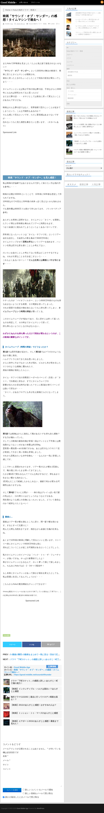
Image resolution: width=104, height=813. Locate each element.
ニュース (69, 62)
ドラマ (69, 58)
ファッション (72, 94)
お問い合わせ (23, 2)
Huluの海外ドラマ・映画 (23, 10)
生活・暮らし (71, 88)
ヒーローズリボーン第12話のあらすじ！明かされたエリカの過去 (87, 20)
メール (6, 760)
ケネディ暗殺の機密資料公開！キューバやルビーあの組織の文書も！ (88, 151)
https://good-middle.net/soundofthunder (32, 675)
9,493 (53, 24)
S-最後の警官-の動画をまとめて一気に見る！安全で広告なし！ (38, 654)
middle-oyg (9, 24)
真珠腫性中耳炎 (73, 72)
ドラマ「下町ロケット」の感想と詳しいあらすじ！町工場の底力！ (39, 659)
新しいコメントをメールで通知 (39, 790)
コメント (7, 769)
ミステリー (70, 65)
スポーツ (69, 55)
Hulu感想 (7, 635)
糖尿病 (70, 75)
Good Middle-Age (8, 2)
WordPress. (41, 808)
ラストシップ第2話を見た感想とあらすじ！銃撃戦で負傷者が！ (88, 33)
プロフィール (35, 2)
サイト (6, 765)
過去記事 (68, 166)
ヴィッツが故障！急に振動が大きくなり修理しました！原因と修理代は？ (88, 126)
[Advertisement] (22, 151)
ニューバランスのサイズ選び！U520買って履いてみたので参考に (87, 134)
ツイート (12, 645)
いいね (31, 645)
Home (8, 10)
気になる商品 (71, 84)
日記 (68, 81)
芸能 (68, 104)
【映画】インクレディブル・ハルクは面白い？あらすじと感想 (88, 142)
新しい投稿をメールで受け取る (39, 793)
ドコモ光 (71, 91)
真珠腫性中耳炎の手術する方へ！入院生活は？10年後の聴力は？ (88, 14)
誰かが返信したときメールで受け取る (22, 797)
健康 (68, 69)
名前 (5, 756)
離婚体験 (71, 98)
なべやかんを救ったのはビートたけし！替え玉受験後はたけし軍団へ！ (87, 27)
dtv (68, 47)
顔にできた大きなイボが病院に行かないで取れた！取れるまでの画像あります (88, 117)
